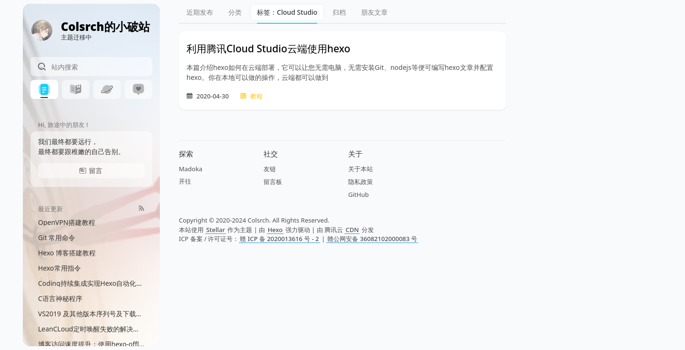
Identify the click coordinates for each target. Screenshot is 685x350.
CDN (352, 229)
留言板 (273, 181)
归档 (339, 12)
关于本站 (360, 169)
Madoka (190, 169)
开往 (185, 181)
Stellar (215, 229)
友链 (270, 169)
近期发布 (199, 12)
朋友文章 (374, 12)
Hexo (275, 229)
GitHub (358, 194)
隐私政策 (360, 181)
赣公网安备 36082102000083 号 (372, 238)
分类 (235, 12)
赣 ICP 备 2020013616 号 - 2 (279, 238)
